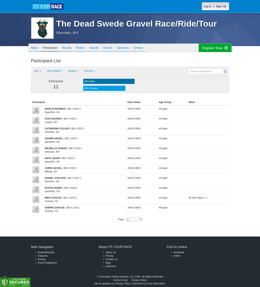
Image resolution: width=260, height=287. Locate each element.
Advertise (111, 266)
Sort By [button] (89, 71)
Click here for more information (148, 283)
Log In (208, 6)
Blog (108, 262)
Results (70, 48)
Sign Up (221, 6)
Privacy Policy (139, 280)
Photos (84, 48)
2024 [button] (38, 71)
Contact (148, 48)
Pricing (42, 259)
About (35, 48)
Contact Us (112, 259)
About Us (111, 252)
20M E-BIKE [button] (55, 71)
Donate (115, 48)
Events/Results (46, 252)
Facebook (179, 252)
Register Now (215, 48)
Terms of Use (120, 280)
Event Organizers (47, 262)
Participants (52, 48)
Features (43, 255)
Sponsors (131, 48)
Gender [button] (73, 71)
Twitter (177, 255)
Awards (100, 48)
